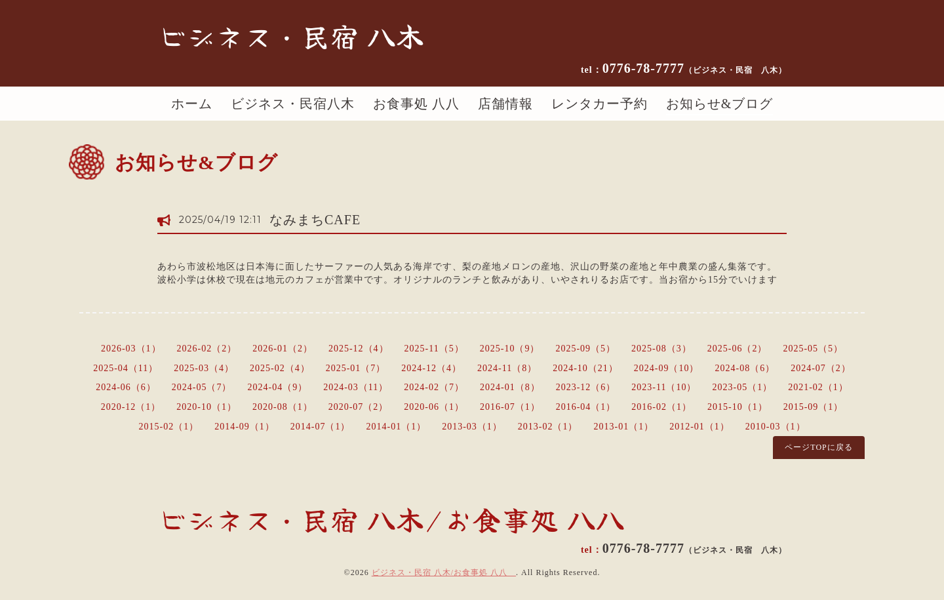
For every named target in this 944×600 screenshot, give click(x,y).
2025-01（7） (356, 368)
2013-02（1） (548, 426)
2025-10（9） (510, 348)
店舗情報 (505, 103)
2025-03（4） (204, 368)
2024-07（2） (821, 368)
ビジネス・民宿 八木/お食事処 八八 (444, 572)
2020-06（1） (434, 407)
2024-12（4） (431, 368)
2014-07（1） (320, 426)
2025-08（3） (661, 348)
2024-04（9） (278, 387)
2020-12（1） (131, 407)
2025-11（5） (434, 348)
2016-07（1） (510, 407)
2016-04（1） (586, 407)
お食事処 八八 (416, 103)
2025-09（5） (585, 348)
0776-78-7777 (694, 68)
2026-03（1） (131, 348)
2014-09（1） (244, 426)
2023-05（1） (743, 387)
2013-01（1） (624, 426)
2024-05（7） (202, 387)
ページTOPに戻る (818, 447)
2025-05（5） (813, 348)
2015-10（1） (737, 407)
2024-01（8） (510, 387)
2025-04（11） (125, 368)
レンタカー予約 (599, 103)
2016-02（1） (661, 407)
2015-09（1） (813, 407)
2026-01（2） (282, 348)
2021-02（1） (818, 387)
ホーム (191, 103)
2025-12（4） (358, 348)
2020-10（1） (206, 407)
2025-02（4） (280, 368)
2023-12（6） (586, 387)
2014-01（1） (396, 426)
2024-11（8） (507, 368)
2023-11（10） (663, 387)
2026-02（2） (207, 348)
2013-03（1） (472, 426)
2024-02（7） (434, 387)
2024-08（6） (745, 368)
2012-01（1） (699, 426)
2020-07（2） (358, 407)
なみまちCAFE (315, 219)
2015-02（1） (168, 426)
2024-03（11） (355, 387)
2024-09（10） (666, 368)
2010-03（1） (775, 426)
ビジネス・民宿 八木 (291, 35)
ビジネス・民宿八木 (293, 103)
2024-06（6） (126, 387)
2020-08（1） (282, 407)
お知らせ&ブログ (720, 103)
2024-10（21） (585, 368)
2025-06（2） (737, 348)
